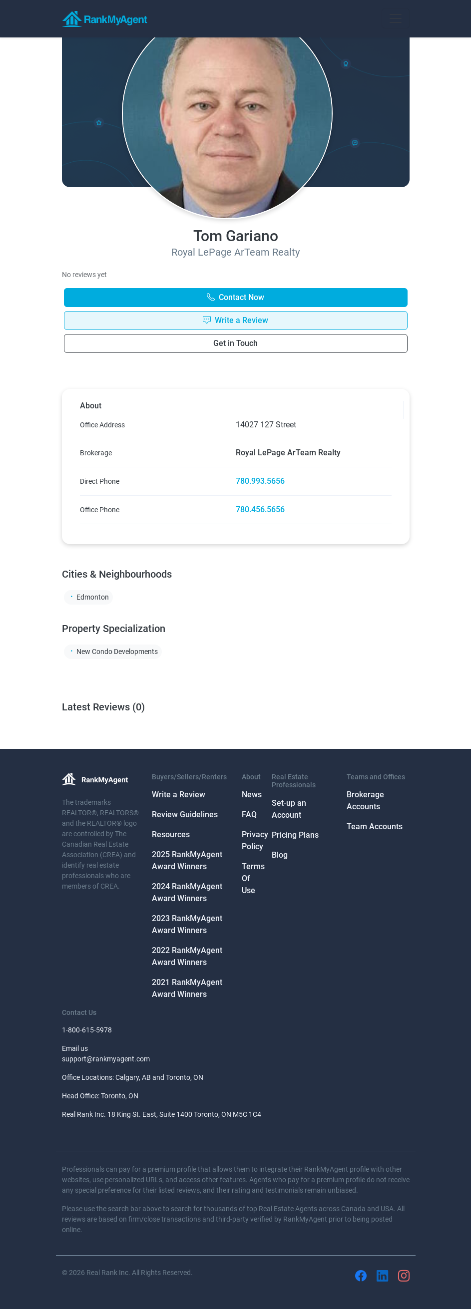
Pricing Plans (295, 835)
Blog (280, 855)
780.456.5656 (260, 509)
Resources (171, 834)
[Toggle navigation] (396, 18)
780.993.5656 (260, 481)
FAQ (249, 814)
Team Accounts (375, 826)
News (252, 794)
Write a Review (178, 794)
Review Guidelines (185, 814)
